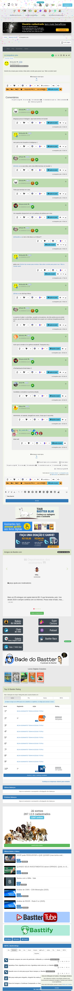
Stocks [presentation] (45, 698)
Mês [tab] (20, 929)
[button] (4, 4)
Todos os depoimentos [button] (37, 613)
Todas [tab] (22, 978)
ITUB (37, 720)
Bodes (16, 918)
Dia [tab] (9, 929)
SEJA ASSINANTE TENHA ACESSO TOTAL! (30, 711)
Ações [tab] (48, 929)
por (37, 939)
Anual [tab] (29, 929)
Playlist (25, 918)
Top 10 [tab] (42, 929)
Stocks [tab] (58, 929)
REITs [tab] (64, 929)
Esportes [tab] (37, 932)
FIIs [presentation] (29, 698)
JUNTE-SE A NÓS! (37, 845)
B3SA (37, 771)
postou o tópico (32, 985)
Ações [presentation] (12, 698)
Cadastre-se (67, 5)
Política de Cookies (67, 984)
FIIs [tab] (53, 929)
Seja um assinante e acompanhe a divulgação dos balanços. (37, 791)
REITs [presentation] (61, 698)
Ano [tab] (24, 929)
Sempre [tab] (35, 929)
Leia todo (10, 602)
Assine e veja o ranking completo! (37, 775)
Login (59, 5)
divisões (68, 641)
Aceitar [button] (57, 988)
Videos (8, 918)
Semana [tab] (14, 929)
